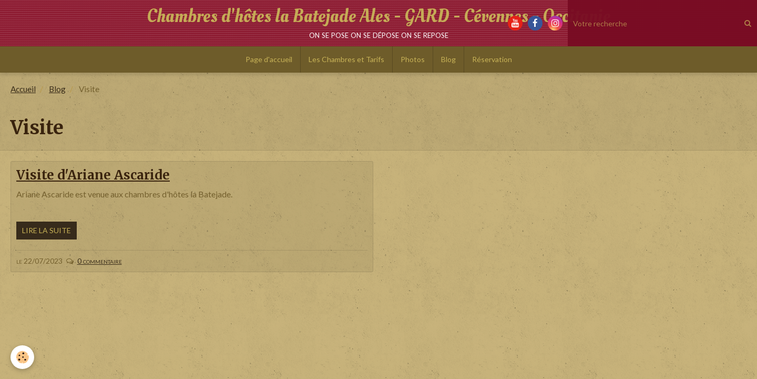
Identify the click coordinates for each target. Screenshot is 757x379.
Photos (413, 59)
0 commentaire (99, 260)
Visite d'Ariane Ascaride (93, 175)
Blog (448, 59)
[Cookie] (22, 357)
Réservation (492, 59)
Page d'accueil (268, 59)
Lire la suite (46, 230)
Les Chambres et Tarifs (346, 59)
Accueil (23, 89)
